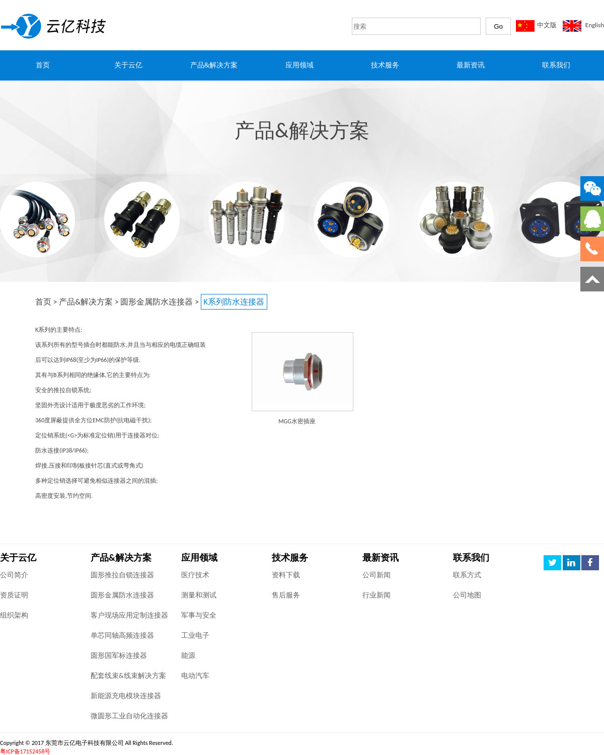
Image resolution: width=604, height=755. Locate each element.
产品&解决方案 (86, 302)
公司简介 (14, 575)
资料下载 (286, 575)
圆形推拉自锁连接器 (122, 575)
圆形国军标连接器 (119, 655)
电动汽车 (195, 675)
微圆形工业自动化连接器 (129, 716)
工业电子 (195, 635)
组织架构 (14, 615)
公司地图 (467, 595)
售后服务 (286, 595)
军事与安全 (198, 615)
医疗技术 (195, 575)
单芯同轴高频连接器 (122, 635)
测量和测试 (198, 595)
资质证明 (14, 595)
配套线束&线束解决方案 (128, 675)
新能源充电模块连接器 (126, 696)
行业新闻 (376, 595)
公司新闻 (376, 575)
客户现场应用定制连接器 (129, 615)
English (594, 25)
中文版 (547, 25)
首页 (43, 302)
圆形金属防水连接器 (156, 302)
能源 (188, 655)
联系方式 (467, 575)
